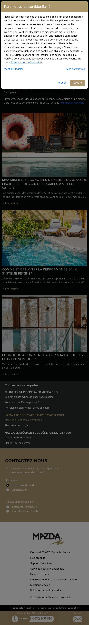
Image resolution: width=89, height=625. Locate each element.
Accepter (77, 82)
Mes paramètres (75, 69)
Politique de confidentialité (26, 62)
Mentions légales (13, 69)
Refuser (61, 82)
